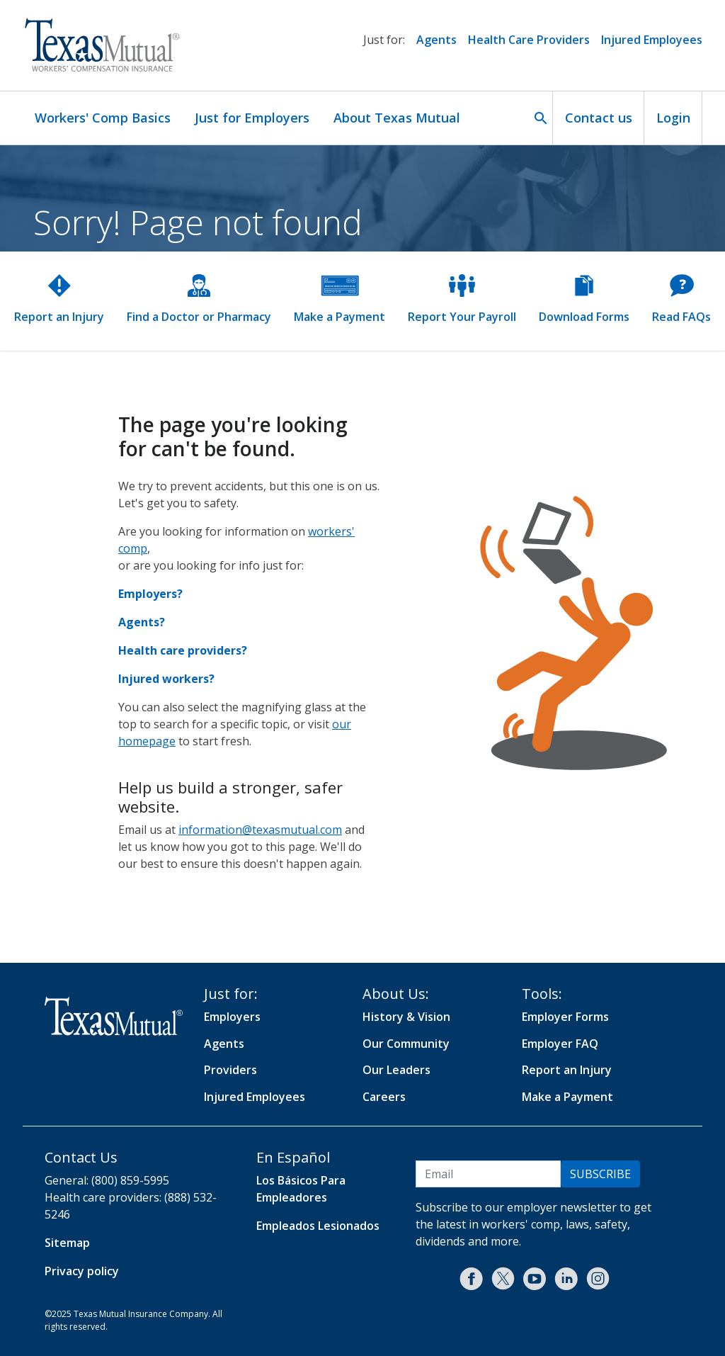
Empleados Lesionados (317, 1225)
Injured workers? (166, 679)
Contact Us (81, 1157)
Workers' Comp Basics (103, 117)
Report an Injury (567, 1070)
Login (673, 117)
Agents (436, 39)
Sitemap (67, 1242)
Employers (232, 1016)
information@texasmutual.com (260, 829)
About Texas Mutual (396, 117)
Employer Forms (565, 1016)
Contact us (598, 117)
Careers (384, 1096)
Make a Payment (567, 1096)
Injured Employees (651, 39)
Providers (230, 1070)
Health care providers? (182, 650)
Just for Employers (252, 117)
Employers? (150, 593)
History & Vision (406, 1016)
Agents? (141, 622)
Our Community (406, 1043)
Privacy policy (82, 1271)
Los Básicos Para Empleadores (301, 1189)
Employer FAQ (560, 1043)
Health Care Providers (529, 39)
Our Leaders (396, 1070)
